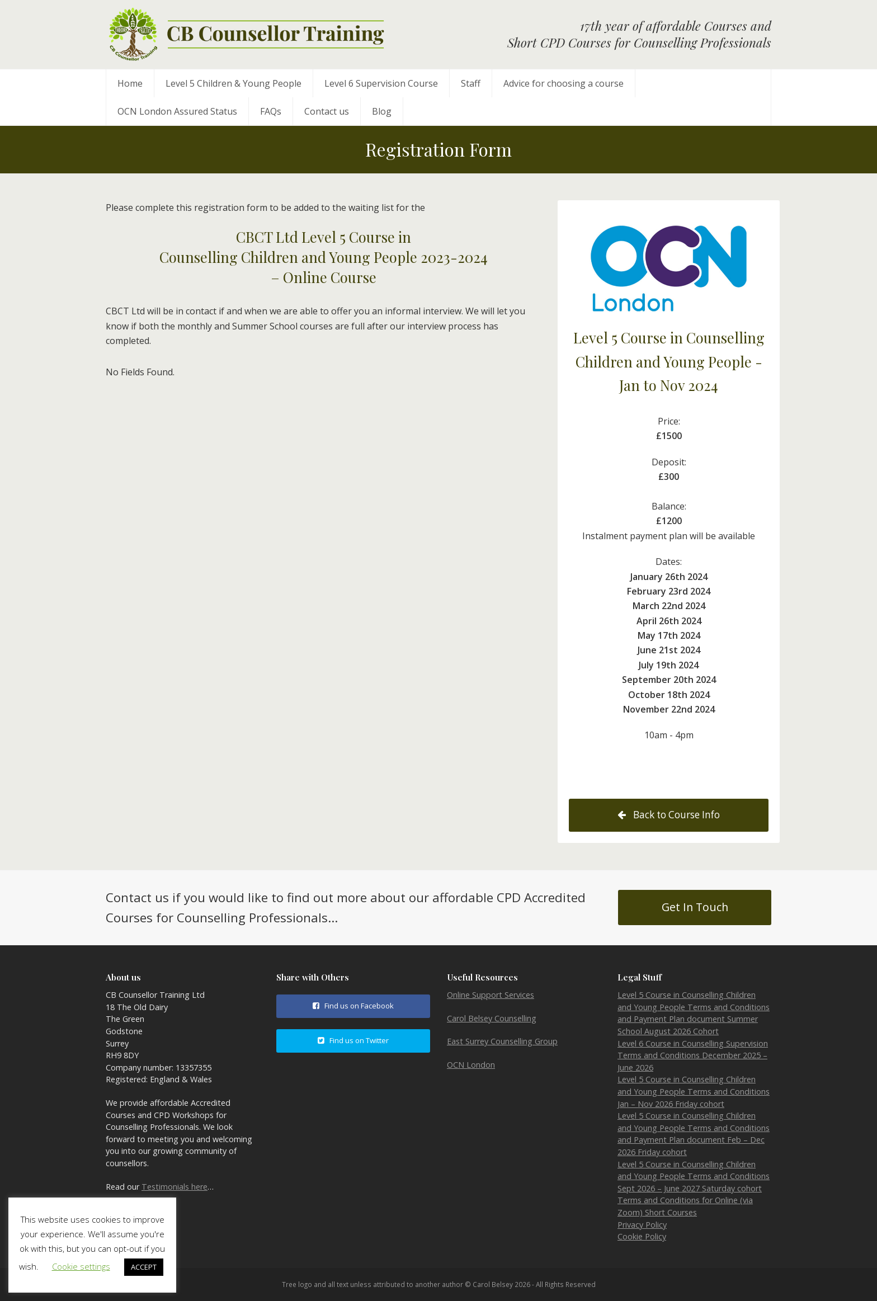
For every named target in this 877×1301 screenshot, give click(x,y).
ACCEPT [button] (144, 1267)
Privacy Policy (642, 1224)
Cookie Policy (641, 1236)
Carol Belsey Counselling (491, 1018)
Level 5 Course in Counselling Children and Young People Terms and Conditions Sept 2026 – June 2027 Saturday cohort (693, 1176)
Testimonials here (175, 1186)
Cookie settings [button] (81, 1266)
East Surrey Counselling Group (502, 1041)
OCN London (471, 1064)
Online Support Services (490, 994)
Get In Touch (695, 907)
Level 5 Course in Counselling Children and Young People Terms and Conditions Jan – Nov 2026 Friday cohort (693, 1091)
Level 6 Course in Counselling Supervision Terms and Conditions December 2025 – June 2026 (692, 1055)
